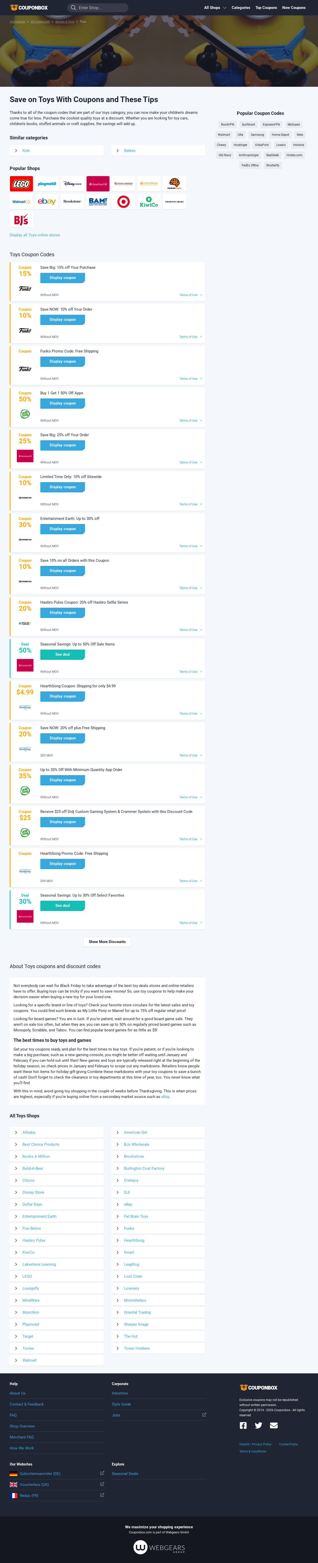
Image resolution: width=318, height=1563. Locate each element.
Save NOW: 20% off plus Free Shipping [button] (72, 728)
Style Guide (121, 1404)
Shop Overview (22, 1426)
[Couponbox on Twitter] (258, 1428)
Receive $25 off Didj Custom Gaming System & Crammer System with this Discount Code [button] (116, 811)
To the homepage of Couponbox (35, 8)
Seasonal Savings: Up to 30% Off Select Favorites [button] (82, 895)
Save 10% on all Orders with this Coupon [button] (74, 560)
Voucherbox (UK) (57, 1484)
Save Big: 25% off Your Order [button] (64, 435)
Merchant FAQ (22, 1437)
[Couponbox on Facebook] (243, 1428)
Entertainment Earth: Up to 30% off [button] (69, 518)
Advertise (120, 1393)
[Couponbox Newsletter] (274, 1428)
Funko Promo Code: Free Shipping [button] (69, 351)
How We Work (22, 1448)
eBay (165, 1096)
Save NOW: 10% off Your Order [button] (66, 309)
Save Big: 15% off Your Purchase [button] (67, 267)
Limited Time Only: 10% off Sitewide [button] (71, 476)
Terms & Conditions (252, 1451)
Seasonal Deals (125, 1473)
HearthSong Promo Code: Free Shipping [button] (74, 853)
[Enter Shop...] (97, 7)
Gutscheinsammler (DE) (57, 1473)
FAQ (13, 1415)
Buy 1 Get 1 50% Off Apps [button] (61, 393)
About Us (18, 1393)
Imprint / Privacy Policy (255, 1444)
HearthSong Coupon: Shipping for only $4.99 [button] (78, 686)
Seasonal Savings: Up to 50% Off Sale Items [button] (77, 644)
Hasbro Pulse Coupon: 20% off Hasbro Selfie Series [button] (84, 602)
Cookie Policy (288, 1444)
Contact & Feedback (27, 1404)
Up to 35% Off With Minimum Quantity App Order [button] (81, 769)
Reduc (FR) (57, 1495)
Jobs (159, 1415)
